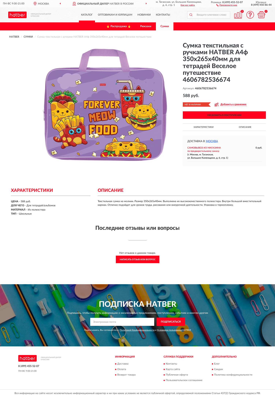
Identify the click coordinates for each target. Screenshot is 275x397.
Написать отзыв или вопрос (138, 259)
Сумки (164, 26)
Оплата (121, 369)
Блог (217, 364)
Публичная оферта (177, 375)
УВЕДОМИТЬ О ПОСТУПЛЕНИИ (224, 115)
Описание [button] (245, 127)
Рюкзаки (145, 26)
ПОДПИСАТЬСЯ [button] (171, 322)
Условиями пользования (169, 330)
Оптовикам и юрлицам (115, 15)
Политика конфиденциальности (233, 375)
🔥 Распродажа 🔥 (118, 26)
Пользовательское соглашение (184, 380)
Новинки (144, 15)
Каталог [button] (87, 15)
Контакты (163, 15)
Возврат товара (126, 375)
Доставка (122, 364)
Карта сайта (173, 369)
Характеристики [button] (204, 127)
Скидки (218, 369)
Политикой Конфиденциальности (137, 330)
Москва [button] (212, 141)
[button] (226, 5)
